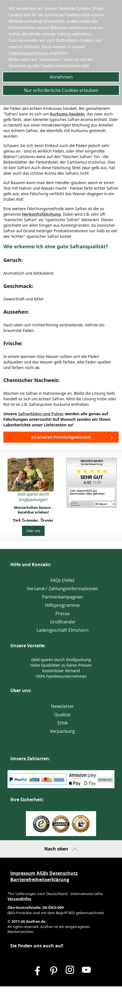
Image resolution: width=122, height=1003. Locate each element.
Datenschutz (63, 873)
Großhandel (62, 622)
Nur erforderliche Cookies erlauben (61, 90)
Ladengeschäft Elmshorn (62, 630)
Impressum (22, 873)
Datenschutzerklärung (29, 53)
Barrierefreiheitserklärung (39, 879)
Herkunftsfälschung (41, 214)
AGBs (42, 873)
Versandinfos (19, 898)
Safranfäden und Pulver (41, 413)
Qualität (62, 714)
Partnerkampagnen (62, 597)
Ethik (62, 723)
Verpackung (62, 731)
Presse (62, 613)
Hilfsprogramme (62, 605)
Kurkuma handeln (67, 114)
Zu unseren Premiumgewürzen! (61, 437)
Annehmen (61, 77)
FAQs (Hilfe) (62, 580)
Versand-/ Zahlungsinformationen (62, 589)
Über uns (33, 530)
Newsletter (62, 706)
